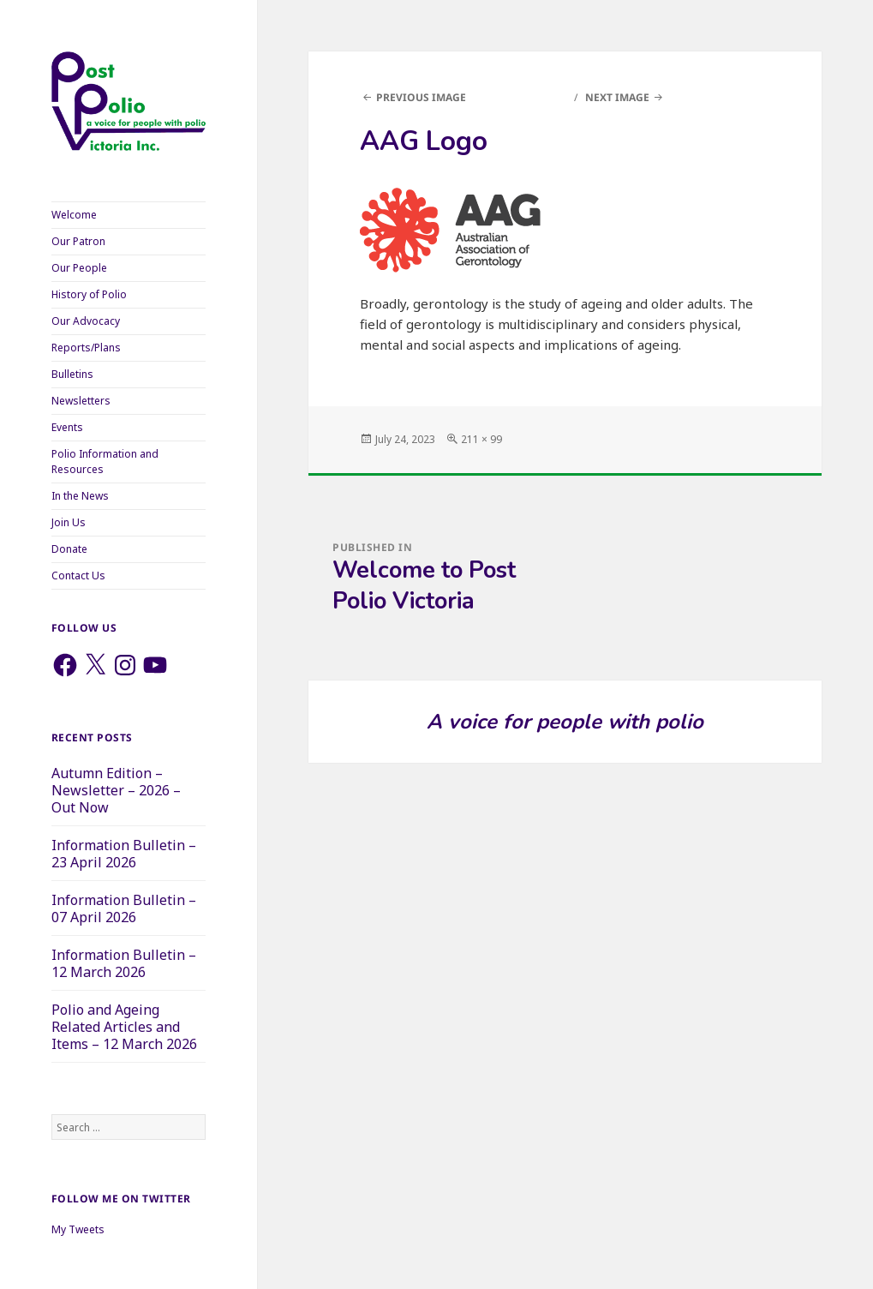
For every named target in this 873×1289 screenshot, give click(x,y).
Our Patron (78, 241)
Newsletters (81, 400)
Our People (79, 268)
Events (67, 427)
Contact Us (78, 575)
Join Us (68, 522)
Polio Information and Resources (104, 462)
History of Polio (89, 294)
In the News (80, 496)
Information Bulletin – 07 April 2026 (123, 908)
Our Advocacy (85, 321)
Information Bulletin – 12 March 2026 (123, 963)
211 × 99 (481, 439)
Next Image (617, 98)
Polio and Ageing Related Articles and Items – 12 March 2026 (124, 1026)
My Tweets (78, 1229)
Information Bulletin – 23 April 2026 (123, 854)
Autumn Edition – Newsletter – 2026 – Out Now (116, 790)
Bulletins (72, 374)
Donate (69, 549)
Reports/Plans (86, 347)
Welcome (74, 214)
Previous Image (421, 98)
